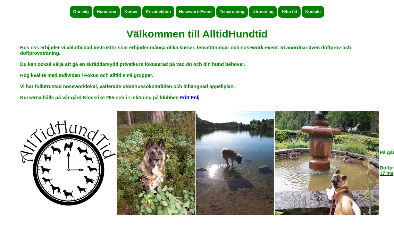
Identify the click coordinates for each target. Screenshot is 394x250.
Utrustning (263, 11)
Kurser (131, 11)
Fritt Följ (190, 97)
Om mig (81, 11)
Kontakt (313, 11)
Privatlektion (158, 11)
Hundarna (106, 11)
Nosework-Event (195, 11)
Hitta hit (289, 11)
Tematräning (232, 11)
